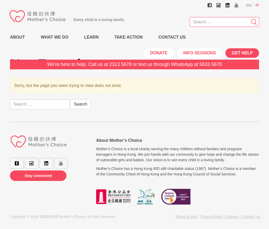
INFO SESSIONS (199, 53)
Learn (91, 37)
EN (248, 5)
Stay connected (38, 176)
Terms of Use (186, 217)
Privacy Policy (211, 217)
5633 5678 (210, 64)
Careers (232, 217)
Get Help (242, 53)
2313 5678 (120, 64)
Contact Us (172, 37)
